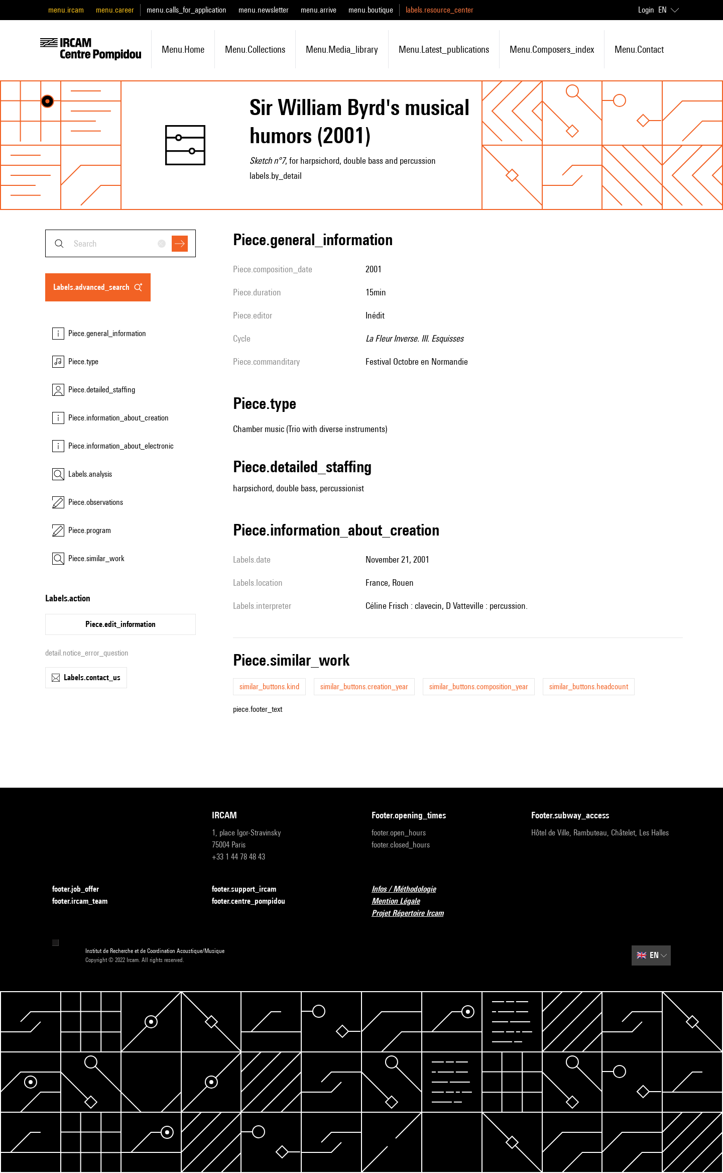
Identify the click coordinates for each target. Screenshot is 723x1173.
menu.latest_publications (444, 49)
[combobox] (120, 243)
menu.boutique (370, 10)
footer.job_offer (81, 889)
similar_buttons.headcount (588, 686)
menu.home (183, 49)
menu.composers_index (552, 49)
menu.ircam (66, 10)
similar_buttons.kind (269, 686)
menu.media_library (342, 49)
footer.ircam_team (85, 901)
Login (646, 10)
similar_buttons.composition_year (478, 686)
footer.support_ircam (250, 889)
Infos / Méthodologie (410, 889)
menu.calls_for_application (186, 10)
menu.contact (639, 49)
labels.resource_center (439, 10)
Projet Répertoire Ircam (413, 913)
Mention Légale (402, 901)
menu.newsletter (263, 10)
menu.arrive (318, 10)
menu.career (115, 10)
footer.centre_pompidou (254, 901)
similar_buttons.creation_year (364, 686)
